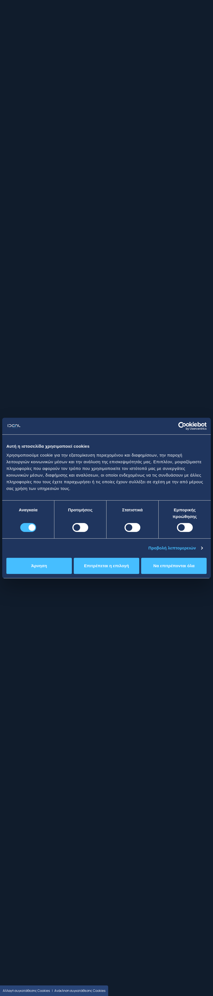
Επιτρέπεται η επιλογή (106, 565)
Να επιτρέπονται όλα (174, 565)
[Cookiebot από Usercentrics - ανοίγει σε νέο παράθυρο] (182, 426)
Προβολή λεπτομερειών (172, 548)
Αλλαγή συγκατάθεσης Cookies (26, 990)
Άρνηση (39, 565)
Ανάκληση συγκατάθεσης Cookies (79, 990)
